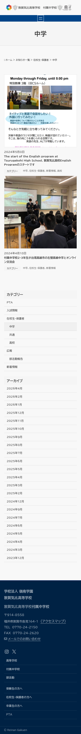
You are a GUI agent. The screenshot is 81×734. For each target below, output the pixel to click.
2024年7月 (14, 517)
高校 (59, 170)
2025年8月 (14, 445)
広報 (9, 350)
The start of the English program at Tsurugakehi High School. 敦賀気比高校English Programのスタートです (37, 160)
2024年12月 (15, 501)
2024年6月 (14, 525)
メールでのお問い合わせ (24, 638)
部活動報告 (16, 359)
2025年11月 (15, 420)
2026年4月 (14, 388)
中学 (25, 170)
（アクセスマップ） (53, 621)
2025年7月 (14, 453)
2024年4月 (14, 541)
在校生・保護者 (37, 170)
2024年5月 (14, 533)
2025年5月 (14, 469)
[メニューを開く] (40, 18)
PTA (10, 302)
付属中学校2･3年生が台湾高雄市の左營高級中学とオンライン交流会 (40, 259)
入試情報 (12, 310)
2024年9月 (14, 509)
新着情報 (51, 170)
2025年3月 (14, 485)
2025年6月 (14, 461)
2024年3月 (14, 549)
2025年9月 (14, 437)
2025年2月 (14, 493)
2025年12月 (15, 412)
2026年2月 (14, 396)
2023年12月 (15, 558)
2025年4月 (14, 477)
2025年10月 (15, 428)
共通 (12, 334)
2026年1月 (14, 404)
